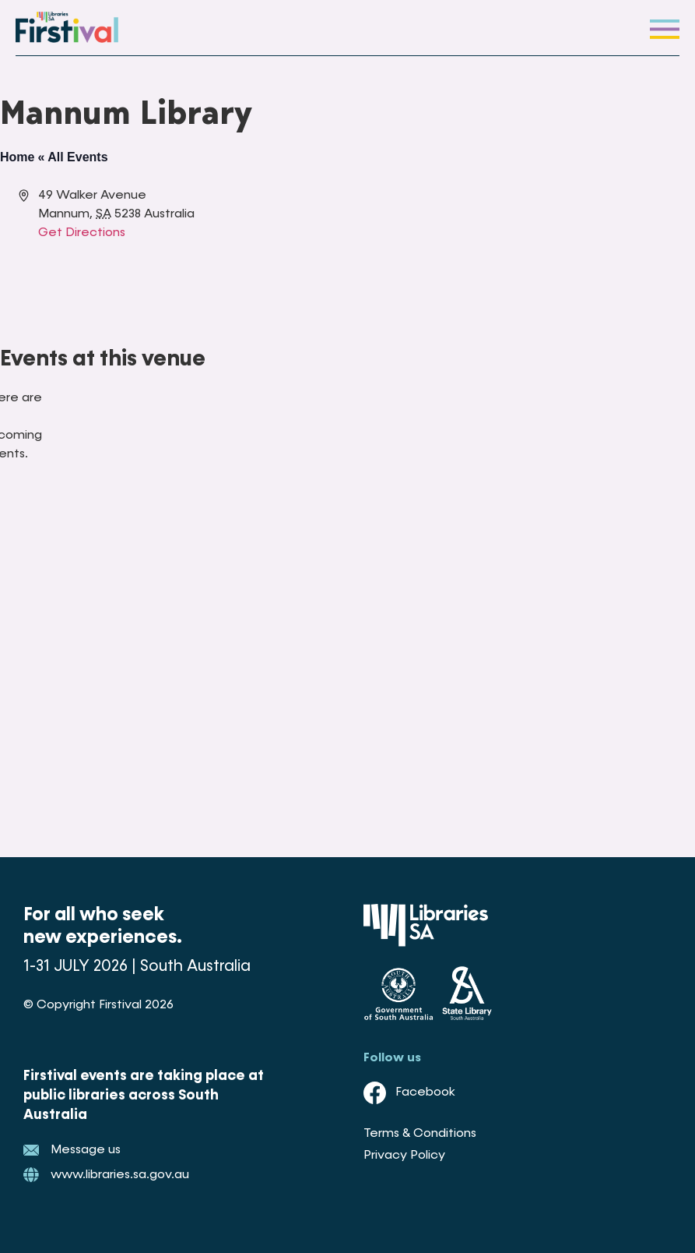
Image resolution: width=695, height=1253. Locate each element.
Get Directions (81, 233)
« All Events (72, 157)
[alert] (12, 426)
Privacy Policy (404, 1155)
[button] (664, 28)
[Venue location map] (497, 244)
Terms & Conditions (419, 1134)
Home (17, 157)
